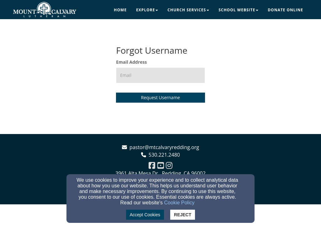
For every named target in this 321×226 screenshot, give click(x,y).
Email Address (131, 62)
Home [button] (120, 10)
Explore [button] (147, 10)
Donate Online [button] (285, 10)
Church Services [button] (188, 10)
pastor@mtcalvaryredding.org (164, 147)
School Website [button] (238, 10)
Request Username (160, 97)
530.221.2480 (164, 154)
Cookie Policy (179, 202)
